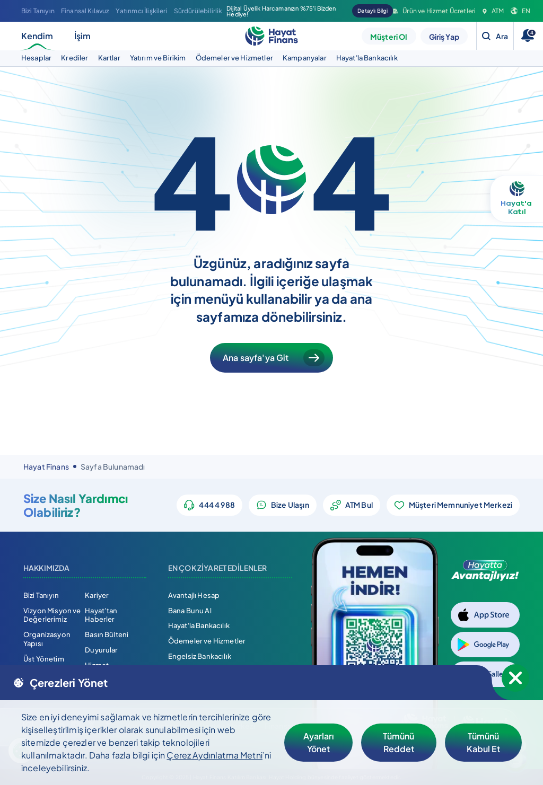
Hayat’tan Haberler (101, 615)
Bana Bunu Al (190, 610)
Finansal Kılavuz (85, 11)
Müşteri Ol (389, 36)
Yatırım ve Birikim (158, 58)
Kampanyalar (305, 58)
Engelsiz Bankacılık (199, 656)
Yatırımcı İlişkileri (141, 11)
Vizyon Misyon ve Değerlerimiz (52, 615)
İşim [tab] (82, 35)
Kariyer (97, 595)
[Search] (494, 36)
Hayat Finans (46, 466)
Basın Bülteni (106, 634)
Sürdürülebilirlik (198, 11)
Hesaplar (36, 58)
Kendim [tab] (37, 40)
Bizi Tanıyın (38, 11)
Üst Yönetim (43, 659)
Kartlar (109, 58)
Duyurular (101, 650)
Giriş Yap (444, 36)
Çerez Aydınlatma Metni (214, 755)
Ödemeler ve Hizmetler (234, 58)
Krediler (74, 58)
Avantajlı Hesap (194, 595)
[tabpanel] (271, 58)
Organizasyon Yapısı (47, 639)
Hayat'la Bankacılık (367, 58)
